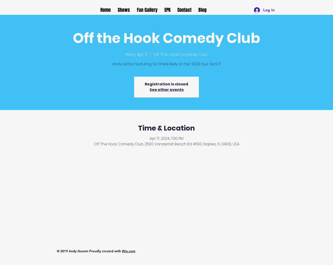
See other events (167, 89)
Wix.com (128, 251)
